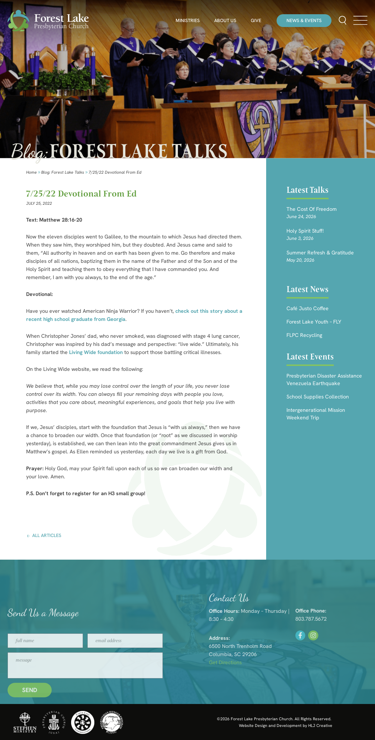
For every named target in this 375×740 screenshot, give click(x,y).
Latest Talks (307, 189)
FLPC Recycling (304, 335)
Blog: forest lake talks (62, 172)
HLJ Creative (320, 725)
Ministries (188, 21)
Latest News (307, 289)
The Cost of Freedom (311, 209)
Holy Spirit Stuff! (305, 230)
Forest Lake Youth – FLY (313, 321)
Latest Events (310, 356)
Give (256, 21)
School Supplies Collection (317, 396)
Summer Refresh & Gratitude (320, 252)
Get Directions (301, 662)
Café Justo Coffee (307, 308)
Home (31, 172)
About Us (225, 21)
